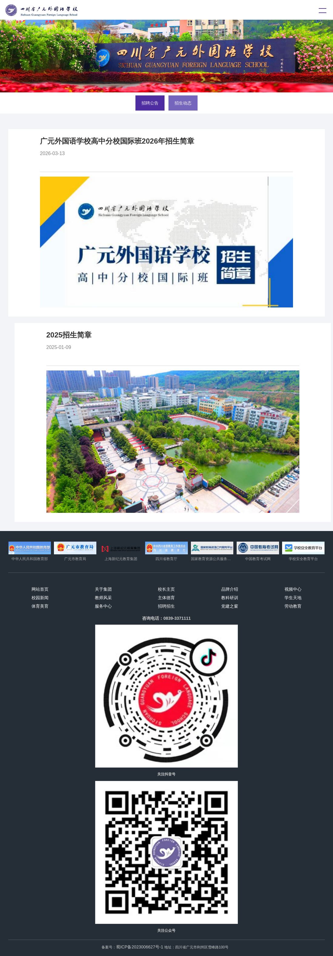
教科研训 (229, 597)
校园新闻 (40, 597)
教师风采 (103, 597)
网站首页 (40, 589)
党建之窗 (229, 606)
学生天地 (293, 597)
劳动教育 (293, 606)
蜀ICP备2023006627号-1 (139, 946)
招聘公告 (150, 103)
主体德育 (166, 597)
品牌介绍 (229, 589)
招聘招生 (166, 606)
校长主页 (166, 589)
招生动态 (183, 103)
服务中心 (103, 606)
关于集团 (103, 589)
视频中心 (293, 589)
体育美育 (40, 606)
